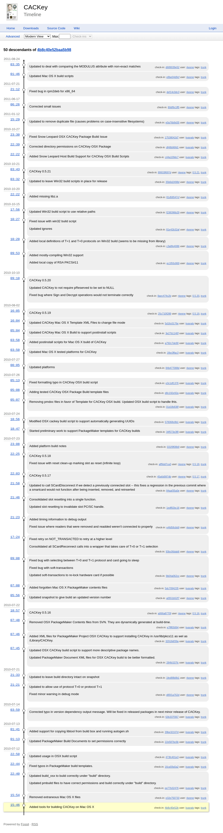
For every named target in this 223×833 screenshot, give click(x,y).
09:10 (15, 278)
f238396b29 (172, 212)
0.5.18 (195, 464)
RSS (35, 824)
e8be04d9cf (172, 77)
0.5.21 (195, 172)
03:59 (15, 710)
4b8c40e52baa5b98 (54, 50)
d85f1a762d (172, 694)
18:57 (15, 610)
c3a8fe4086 (172, 246)
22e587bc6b (172, 741)
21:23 (15, 517)
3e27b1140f (172, 333)
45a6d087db (164, 476)
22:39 (15, 144)
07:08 (15, 585)
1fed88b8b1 (172, 677)
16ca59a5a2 (172, 766)
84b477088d (172, 368)
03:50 (15, 350)
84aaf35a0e (172, 490)
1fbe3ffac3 (173, 352)
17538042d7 (172, 137)
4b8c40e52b (172, 807)
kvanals (190, 137)
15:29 (15, 119)
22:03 (15, 473)
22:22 (15, 154)
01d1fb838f (172, 406)
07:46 (15, 634)
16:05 (15, 311)
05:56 (15, 595)
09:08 (15, 558)
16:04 (15, 320)
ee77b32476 (172, 788)
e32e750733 (172, 797)
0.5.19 (195, 313)
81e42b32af (172, 229)
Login (212, 28)
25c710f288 (164, 313)
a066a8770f (164, 613)
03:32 (15, 179)
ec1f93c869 (173, 263)
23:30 (15, 135)
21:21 (15, 685)
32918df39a (172, 641)
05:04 (15, 330)
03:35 (15, 64)
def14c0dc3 (173, 92)
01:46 (15, 74)
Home (11, 28)
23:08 (15, 444)
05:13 (15, 380)
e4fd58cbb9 (172, 527)
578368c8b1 (172, 422)
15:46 (15, 805)
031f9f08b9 (173, 446)
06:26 (15, 104)
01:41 (15, 729)
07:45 (15, 648)
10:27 (15, 219)
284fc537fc (172, 662)
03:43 (15, 169)
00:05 (15, 365)
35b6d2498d (172, 182)
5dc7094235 (172, 588)
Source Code (56, 28)
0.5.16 (195, 613)
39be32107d (172, 732)
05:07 (15, 400)
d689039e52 (172, 67)
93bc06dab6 (172, 551)
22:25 (15, 454)
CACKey (36, 7)
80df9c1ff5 (173, 107)
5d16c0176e (172, 323)
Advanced (13, 36)
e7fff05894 (173, 627)
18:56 (15, 419)
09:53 (15, 253)
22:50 (15, 754)
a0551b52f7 (172, 598)
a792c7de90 (172, 343)
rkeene (190, 67)
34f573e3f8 (172, 431)
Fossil (25, 824)
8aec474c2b (164, 295)
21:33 (15, 675)
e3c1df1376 (172, 383)
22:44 (15, 764)
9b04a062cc (172, 575)
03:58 (15, 340)
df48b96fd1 (172, 147)
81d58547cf (172, 197)
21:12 (15, 89)
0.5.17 (195, 476)
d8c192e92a (172, 393)
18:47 (15, 429)
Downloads (31, 28)
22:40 (15, 774)
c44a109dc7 (172, 157)
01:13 (15, 739)
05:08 (15, 390)
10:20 (15, 239)
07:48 (15, 620)
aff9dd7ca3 (165, 464)
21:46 (15, 497)
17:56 (15, 209)
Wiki (77, 28)
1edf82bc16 (172, 507)
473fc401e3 (172, 757)
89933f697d (164, 172)
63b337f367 (172, 716)
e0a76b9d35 (172, 122)
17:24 (15, 537)
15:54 (15, 795)
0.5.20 (195, 295)
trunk (203, 67)
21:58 (15, 483)
